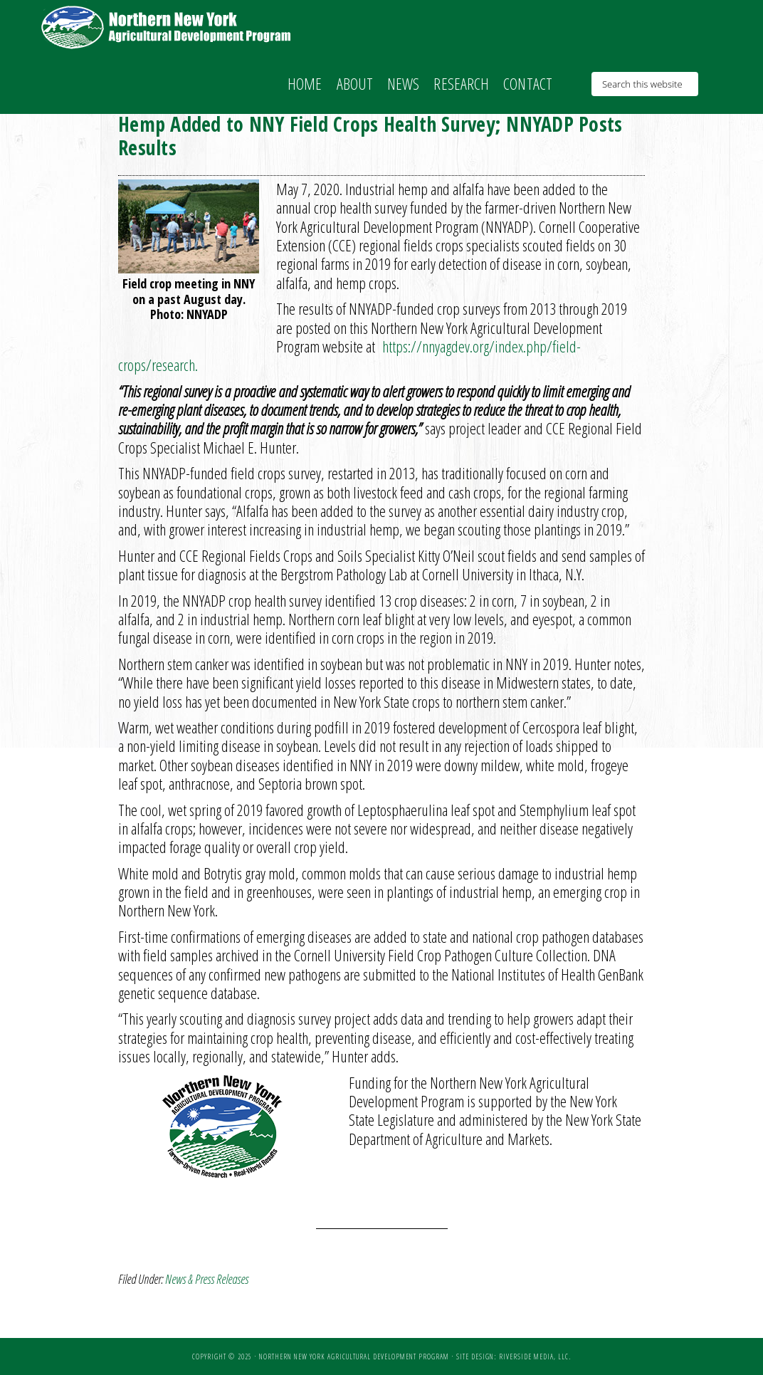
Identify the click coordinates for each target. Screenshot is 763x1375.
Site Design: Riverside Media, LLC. (513, 1356)
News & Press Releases (206, 1278)
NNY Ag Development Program (168, 27)
